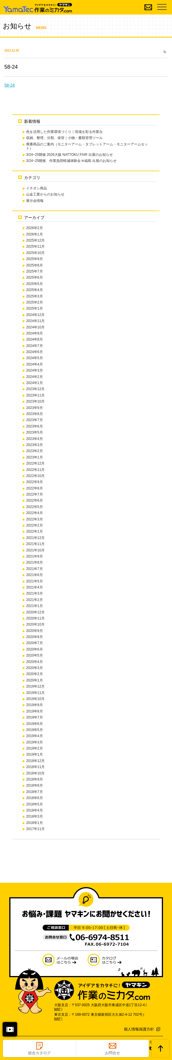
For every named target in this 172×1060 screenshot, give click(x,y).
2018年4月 (34, 810)
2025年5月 (34, 284)
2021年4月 (34, 587)
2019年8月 (34, 711)
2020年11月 (35, 618)
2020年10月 (35, 624)
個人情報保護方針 (139, 1029)
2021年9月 (34, 556)
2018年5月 (34, 804)
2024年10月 (35, 327)
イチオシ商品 (36, 188)
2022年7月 (34, 494)
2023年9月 (34, 408)
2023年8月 (34, 414)
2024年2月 (34, 377)
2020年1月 (34, 680)
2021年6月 (34, 575)
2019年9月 (34, 705)
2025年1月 (34, 308)
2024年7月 (34, 346)
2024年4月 (34, 364)
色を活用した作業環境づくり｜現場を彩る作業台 (64, 132)
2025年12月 (35, 240)
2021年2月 (34, 600)
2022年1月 (34, 531)
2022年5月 (34, 507)
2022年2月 (34, 525)
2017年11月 (35, 829)
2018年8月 (34, 785)
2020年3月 (34, 668)
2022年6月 (34, 500)
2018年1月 (34, 823)
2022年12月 (35, 463)
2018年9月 (34, 779)
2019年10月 (35, 699)
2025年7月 (34, 271)
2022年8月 (34, 488)
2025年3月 (34, 296)
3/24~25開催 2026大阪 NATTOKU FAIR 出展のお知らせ (69, 155)
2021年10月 (35, 550)
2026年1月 (34, 234)
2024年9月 (34, 333)
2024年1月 (34, 383)
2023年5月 (34, 432)
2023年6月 (34, 426)
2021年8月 (34, 562)
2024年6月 (34, 352)
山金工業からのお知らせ (45, 194)
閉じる (10, 1029)
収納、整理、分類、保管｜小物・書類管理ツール (64, 138)
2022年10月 (35, 476)
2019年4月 (34, 736)
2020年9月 (34, 631)
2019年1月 (34, 754)
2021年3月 (34, 593)
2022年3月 (34, 519)
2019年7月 (34, 717)
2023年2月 (34, 451)
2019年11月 (35, 693)
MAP (57, 1009)
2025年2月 (34, 302)
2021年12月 (35, 538)
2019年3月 (34, 742)
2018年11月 (35, 767)
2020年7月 (34, 643)
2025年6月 (34, 277)
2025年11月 (35, 246)
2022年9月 (34, 482)
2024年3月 (34, 370)
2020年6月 (34, 649)
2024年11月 (35, 321)
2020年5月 (34, 655)
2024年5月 (34, 358)
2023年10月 (35, 401)
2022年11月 (35, 470)
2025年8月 (34, 265)
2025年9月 (34, 259)
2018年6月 (34, 798)
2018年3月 (34, 816)
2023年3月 (34, 445)
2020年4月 (34, 662)
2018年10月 (35, 773)
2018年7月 (34, 792)
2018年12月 (35, 761)
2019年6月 (34, 724)
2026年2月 (34, 228)
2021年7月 (34, 569)
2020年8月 (34, 637)
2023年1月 (34, 457)
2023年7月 (34, 420)
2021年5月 (34, 581)
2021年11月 (35, 544)
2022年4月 (34, 513)
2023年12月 (35, 389)
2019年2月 (34, 748)
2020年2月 (34, 674)
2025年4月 (34, 290)
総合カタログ (39, 1053)
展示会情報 (35, 201)
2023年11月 (35, 395)
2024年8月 (34, 339)
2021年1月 (34, 606)
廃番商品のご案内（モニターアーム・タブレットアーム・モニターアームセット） (87, 146)
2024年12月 (35, 315)
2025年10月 (35, 253)
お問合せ (112, 1053)
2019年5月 (34, 730)
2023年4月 (34, 439)
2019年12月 (35, 686)
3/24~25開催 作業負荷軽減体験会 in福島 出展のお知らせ (71, 161)
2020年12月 (35, 612)
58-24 (9, 85)
